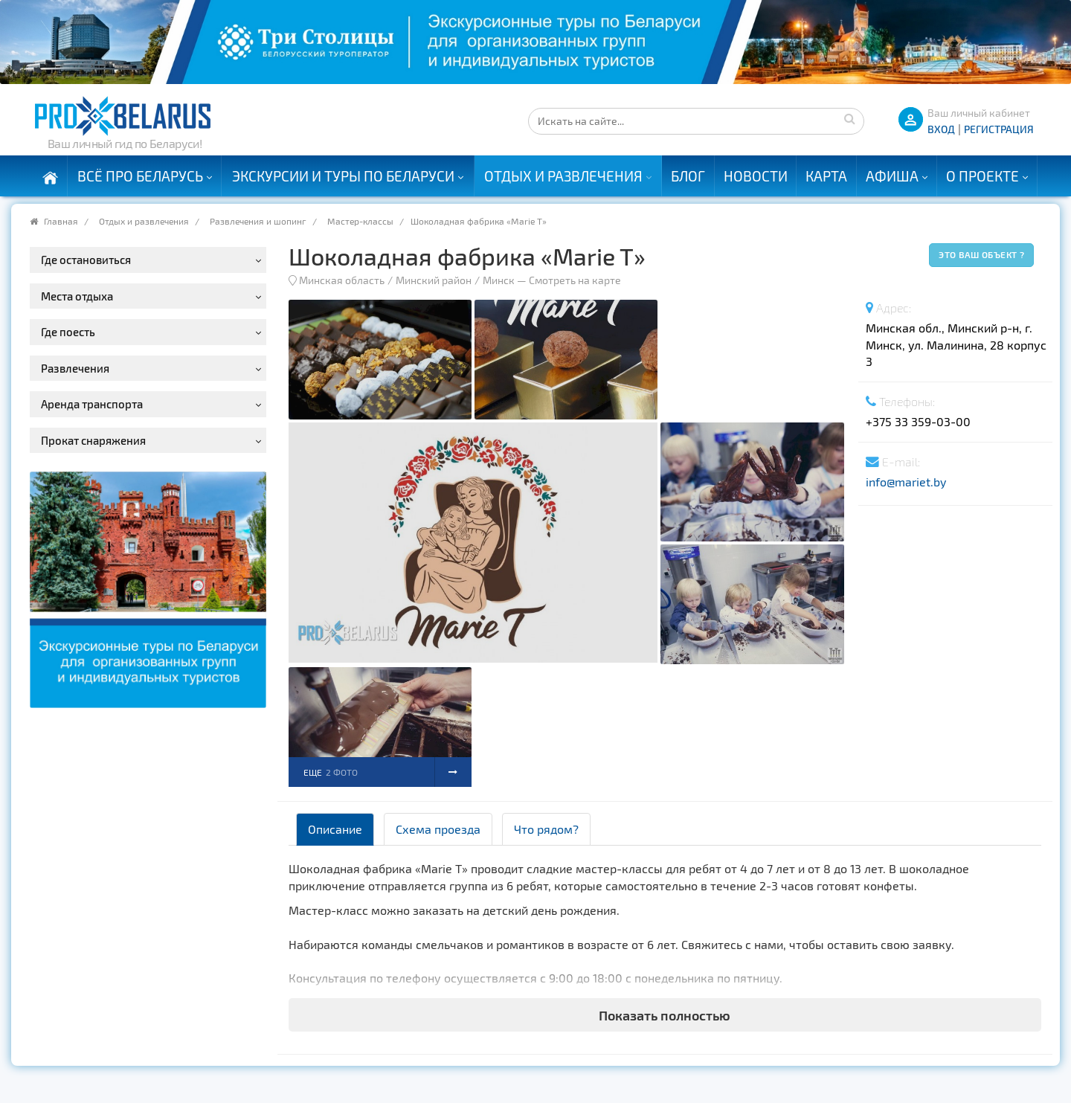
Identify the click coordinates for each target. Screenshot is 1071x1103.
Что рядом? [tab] (546, 829)
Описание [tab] (335, 829)
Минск (499, 280)
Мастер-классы (360, 221)
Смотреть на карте (575, 280)
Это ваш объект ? (981, 254)
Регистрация (999, 129)
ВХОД (941, 129)
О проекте (982, 175)
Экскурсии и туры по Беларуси (343, 175)
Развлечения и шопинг (258, 221)
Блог (688, 175)
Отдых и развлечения (563, 175)
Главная (61, 221)
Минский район (434, 280)
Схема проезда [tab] (438, 829)
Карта (826, 175)
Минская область (342, 280)
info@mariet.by (906, 482)
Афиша (892, 175)
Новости (756, 175)
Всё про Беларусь (140, 175)
